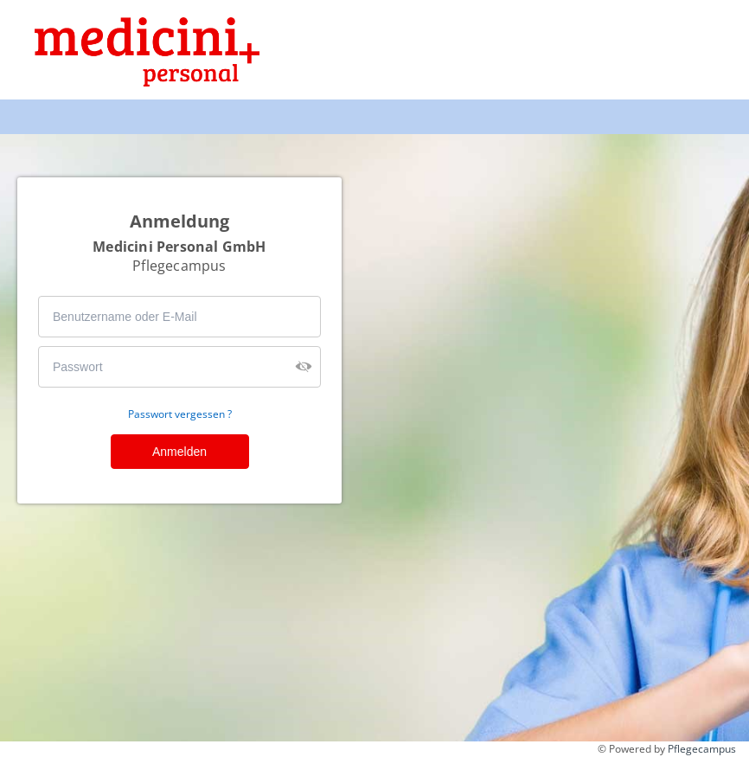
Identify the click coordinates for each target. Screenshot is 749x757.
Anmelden (179, 452)
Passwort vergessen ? (180, 414)
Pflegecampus (702, 748)
